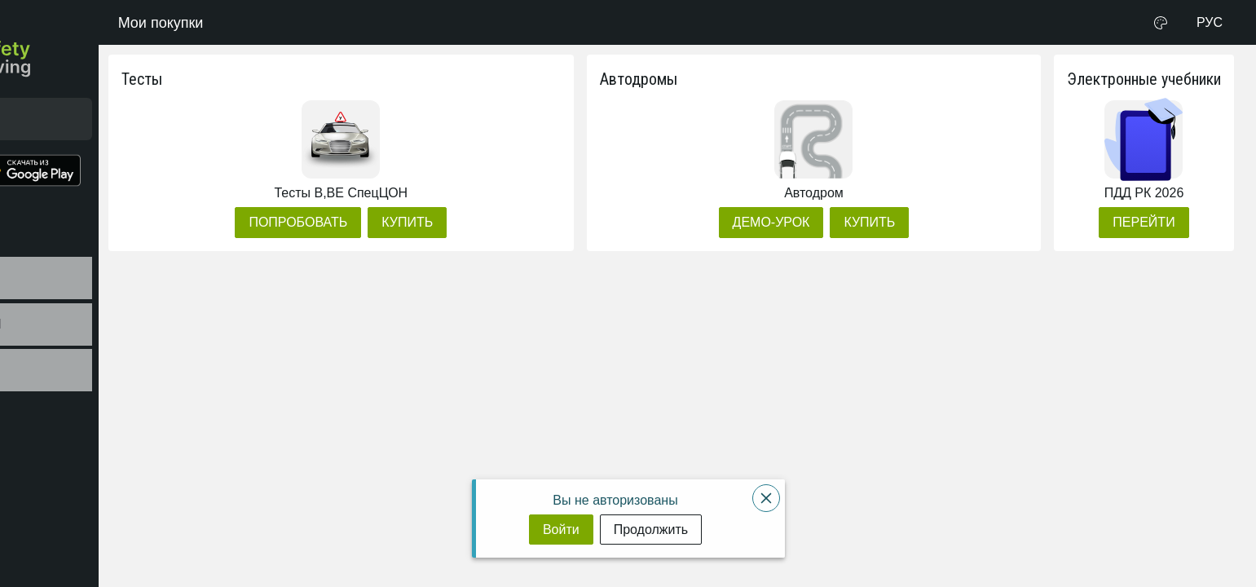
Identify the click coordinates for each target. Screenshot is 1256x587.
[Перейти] (1143, 222)
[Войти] (561, 529)
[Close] (766, 498)
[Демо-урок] (811, 222)
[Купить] (529, 222)
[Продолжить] (651, 529)
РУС (1210, 22)
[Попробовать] (420, 222)
